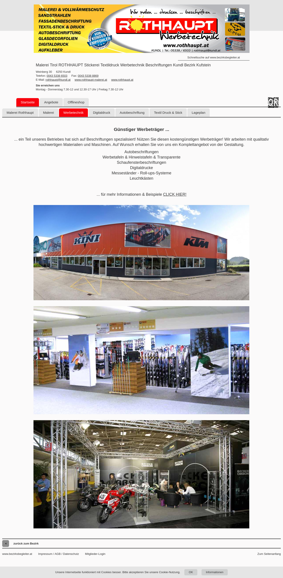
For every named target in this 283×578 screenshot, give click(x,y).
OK (191, 572)
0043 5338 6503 (57, 75)
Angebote (51, 102)
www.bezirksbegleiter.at (17, 554)
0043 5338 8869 (88, 75)
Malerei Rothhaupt (20, 112)
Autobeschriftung (132, 112)
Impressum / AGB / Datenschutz (58, 554)
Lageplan (198, 112)
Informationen (215, 572)
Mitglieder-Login (95, 554)
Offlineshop (76, 102)
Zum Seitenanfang (269, 554)
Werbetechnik (73, 112)
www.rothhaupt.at (122, 79)
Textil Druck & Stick (168, 112)
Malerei (48, 112)
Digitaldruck (101, 112)
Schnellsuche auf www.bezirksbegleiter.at (213, 57)
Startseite (28, 102)
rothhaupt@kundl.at (58, 79)
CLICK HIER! (175, 194)
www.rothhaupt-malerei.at (91, 79)
